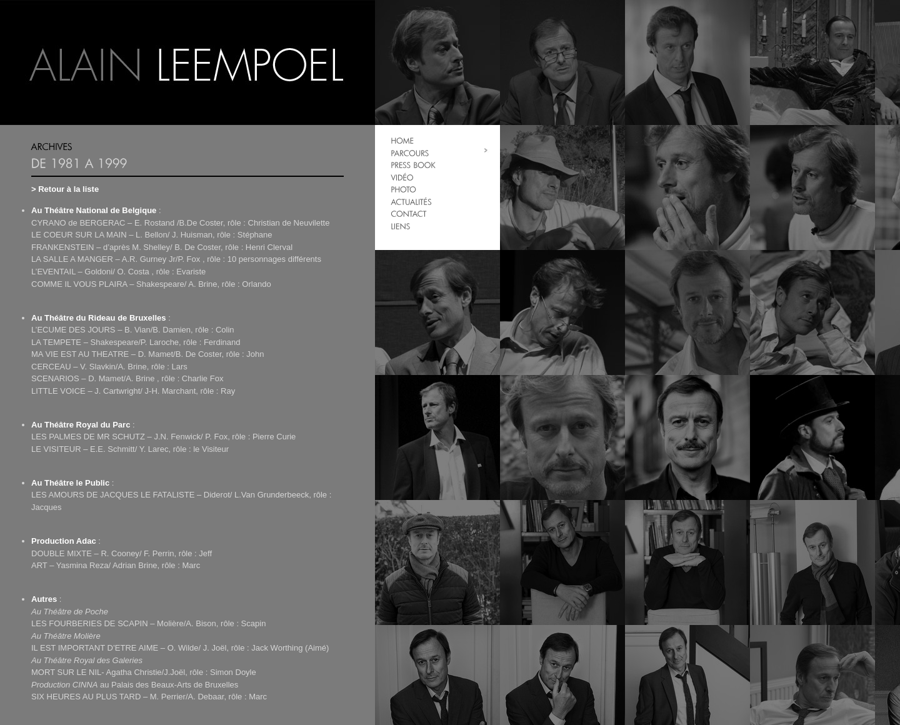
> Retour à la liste (65, 189)
